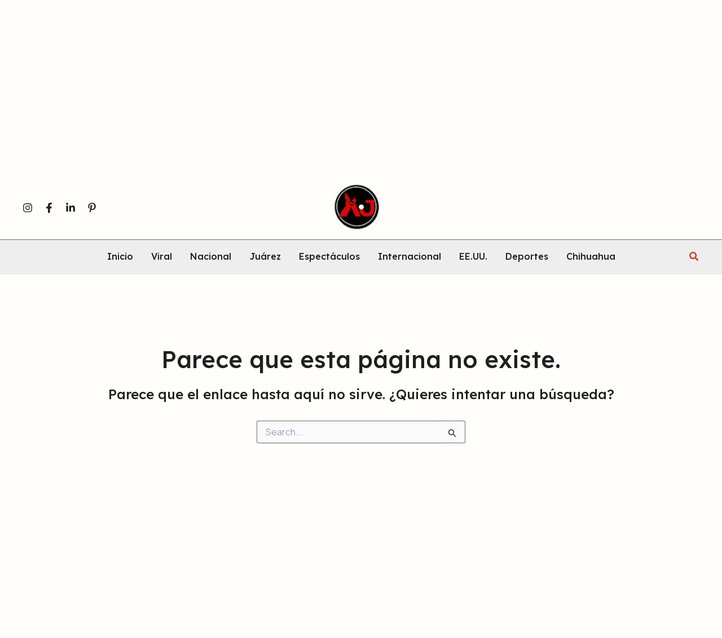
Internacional (409, 257)
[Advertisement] (338, 95)
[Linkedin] (70, 208)
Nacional (210, 257)
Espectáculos (329, 257)
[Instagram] (28, 208)
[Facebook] (49, 208)
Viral (161, 257)
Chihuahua (590, 257)
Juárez (265, 257)
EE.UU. (473, 257)
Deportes (526, 257)
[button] (694, 257)
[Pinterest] (92, 208)
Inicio (120, 257)
